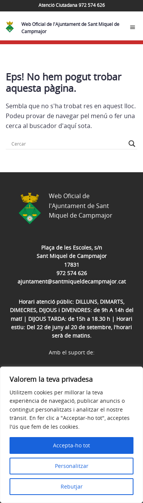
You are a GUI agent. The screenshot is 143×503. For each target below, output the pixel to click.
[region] (71, 435)
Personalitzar (71, 465)
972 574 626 (71, 273)
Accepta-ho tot (71, 445)
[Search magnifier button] (132, 143)
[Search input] (68, 143)
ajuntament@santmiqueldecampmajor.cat (72, 281)
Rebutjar (72, 486)
